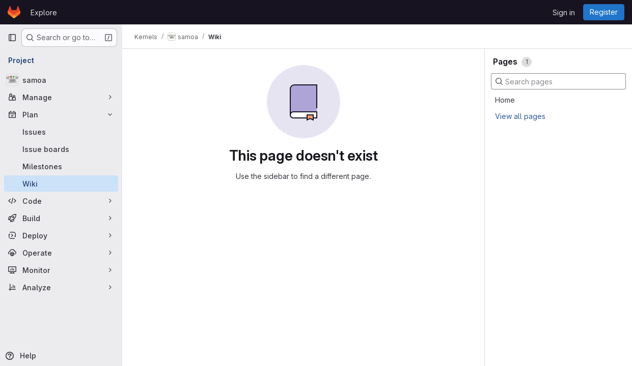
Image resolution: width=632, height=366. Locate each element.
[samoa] (61, 80)
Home (505, 100)
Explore (44, 12)
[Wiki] (61, 183)
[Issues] (61, 132)
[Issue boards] (61, 149)
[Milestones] (61, 166)
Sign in (564, 12)
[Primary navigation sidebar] (12, 37)
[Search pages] (558, 81)
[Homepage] (14, 12)
